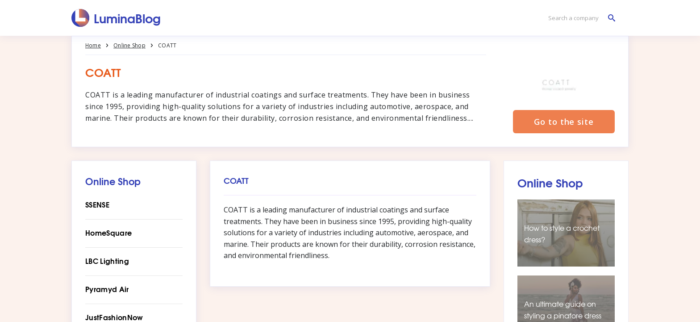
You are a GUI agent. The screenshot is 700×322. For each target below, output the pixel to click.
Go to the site (564, 121)
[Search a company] (579, 18)
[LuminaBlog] (116, 18)
